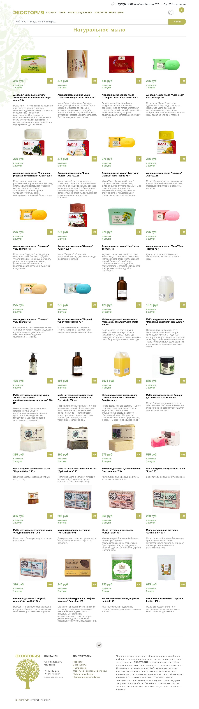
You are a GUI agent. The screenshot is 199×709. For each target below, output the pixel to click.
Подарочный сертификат (86, 677)
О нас (62, 12)
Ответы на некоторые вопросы (90, 671)
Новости (77, 662)
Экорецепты (79, 664)
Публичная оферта (83, 674)
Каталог (51, 12)
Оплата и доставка (80, 12)
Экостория (22, 700)
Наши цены (116, 12)
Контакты (101, 12)
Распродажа (79, 668)
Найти (177, 21)
